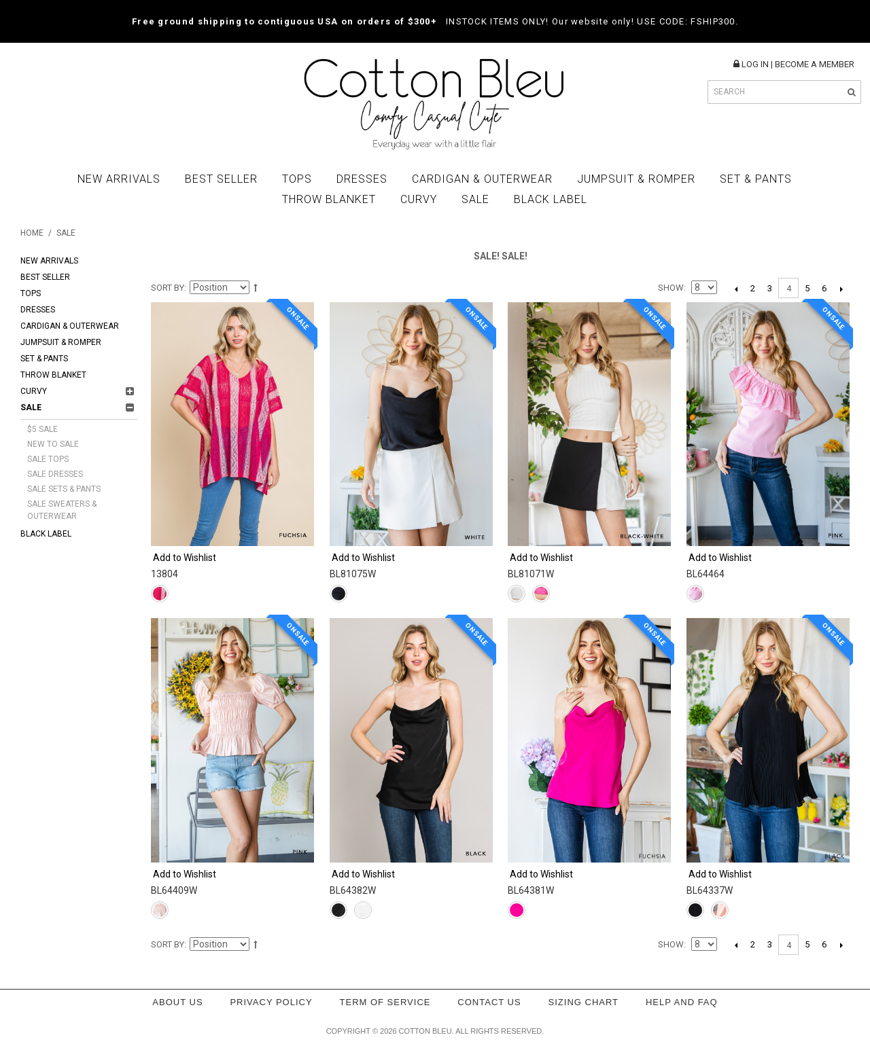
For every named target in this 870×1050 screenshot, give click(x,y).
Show (671, 288)
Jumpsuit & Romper (636, 179)
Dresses (361, 179)
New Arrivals (118, 179)
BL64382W (353, 890)
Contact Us (489, 1002)
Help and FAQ (682, 1002)
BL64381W (531, 890)
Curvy (418, 199)
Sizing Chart (584, 1002)
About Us (177, 1002)
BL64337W (709, 890)
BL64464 (705, 573)
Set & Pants (756, 179)
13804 (164, 573)
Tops (297, 179)
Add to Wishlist (184, 557)
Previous (735, 288)
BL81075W (353, 573)
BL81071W (531, 573)
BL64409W (174, 890)
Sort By (167, 288)
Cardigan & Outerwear (482, 179)
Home (32, 233)
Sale (475, 199)
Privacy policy (271, 1002)
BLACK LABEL (550, 199)
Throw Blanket (329, 199)
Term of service (385, 1002)
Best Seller (221, 179)
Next (841, 288)
